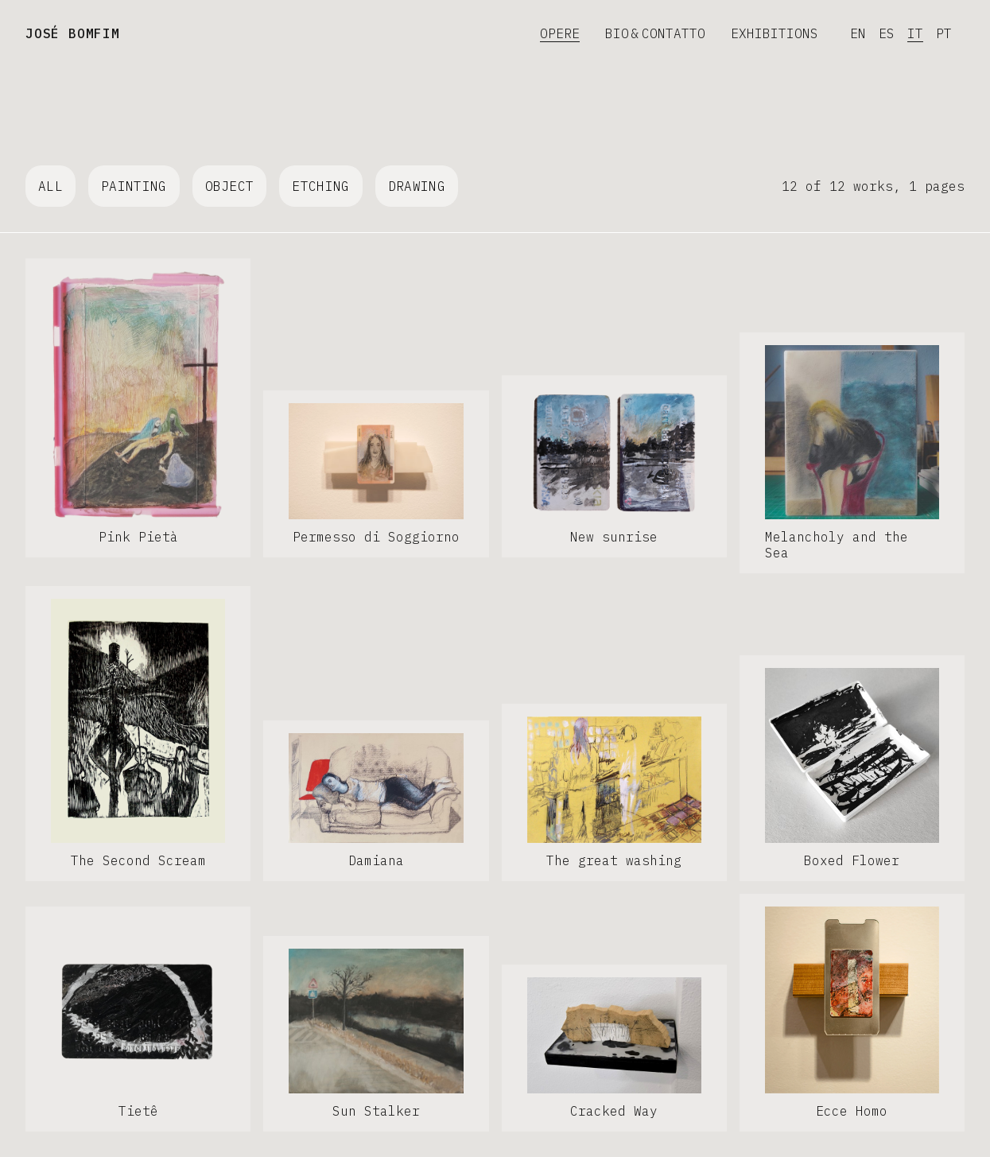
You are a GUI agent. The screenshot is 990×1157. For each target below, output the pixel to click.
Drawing (416, 186)
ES (887, 33)
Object (229, 186)
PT (944, 33)
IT (915, 33)
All (50, 186)
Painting (134, 186)
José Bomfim (72, 33)
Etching (320, 186)
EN (858, 33)
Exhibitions (774, 33)
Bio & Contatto (655, 33)
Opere (560, 33)
